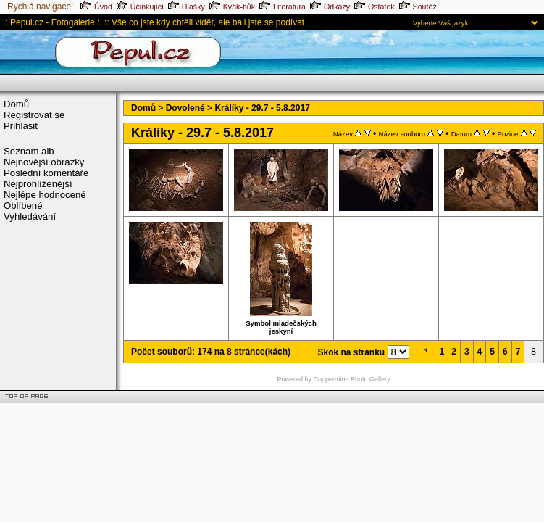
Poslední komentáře (46, 172)
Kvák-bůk (232, 6)
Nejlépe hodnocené (45, 194)
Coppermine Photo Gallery (351, 379)
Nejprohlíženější (38, 183)
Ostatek (374, 6)
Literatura (282, 6)
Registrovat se (34, 114)
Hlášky (186, 6)
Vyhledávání (30, 216)
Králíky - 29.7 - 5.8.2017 (261, 108)
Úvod (96, 6)
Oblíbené (23, 205)
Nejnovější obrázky (44, 162)
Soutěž (418, 6)
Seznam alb (29, 151)
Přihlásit (21, 125)
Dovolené (185, 108)
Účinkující (140, 6)
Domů (16, 104)
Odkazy (330, 6)
